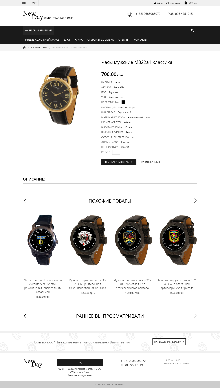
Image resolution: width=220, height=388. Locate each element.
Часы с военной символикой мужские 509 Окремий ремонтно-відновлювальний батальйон (43, 286)
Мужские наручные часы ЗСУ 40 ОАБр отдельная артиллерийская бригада (132, 284)
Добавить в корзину (120, 161)
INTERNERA (120, 384)
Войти (160, 3)
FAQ (79, 362)
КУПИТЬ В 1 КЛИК (150, 161)
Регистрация (174, 3)
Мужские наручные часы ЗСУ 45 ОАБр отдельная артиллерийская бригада (177, 284)
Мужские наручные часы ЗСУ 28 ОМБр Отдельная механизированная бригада (87, 284)
